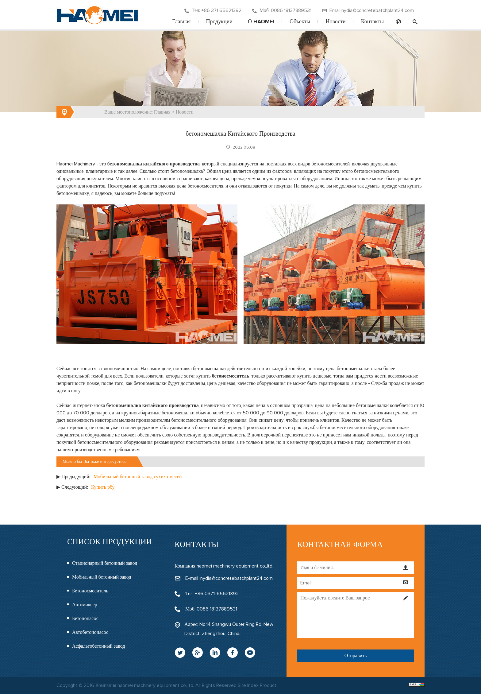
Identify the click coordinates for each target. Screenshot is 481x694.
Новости (335, 22)
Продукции (219, 22)
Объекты (300, 22)
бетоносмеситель (230, 376)
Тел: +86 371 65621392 (212, 10)
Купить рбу (102, 487)
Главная (181, 22)
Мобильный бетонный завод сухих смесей (138, 476)
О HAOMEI (261, 22)
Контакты (372, 22)
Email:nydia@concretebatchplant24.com (368, 10)
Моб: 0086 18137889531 (281, 10)
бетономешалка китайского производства (153, 163)
